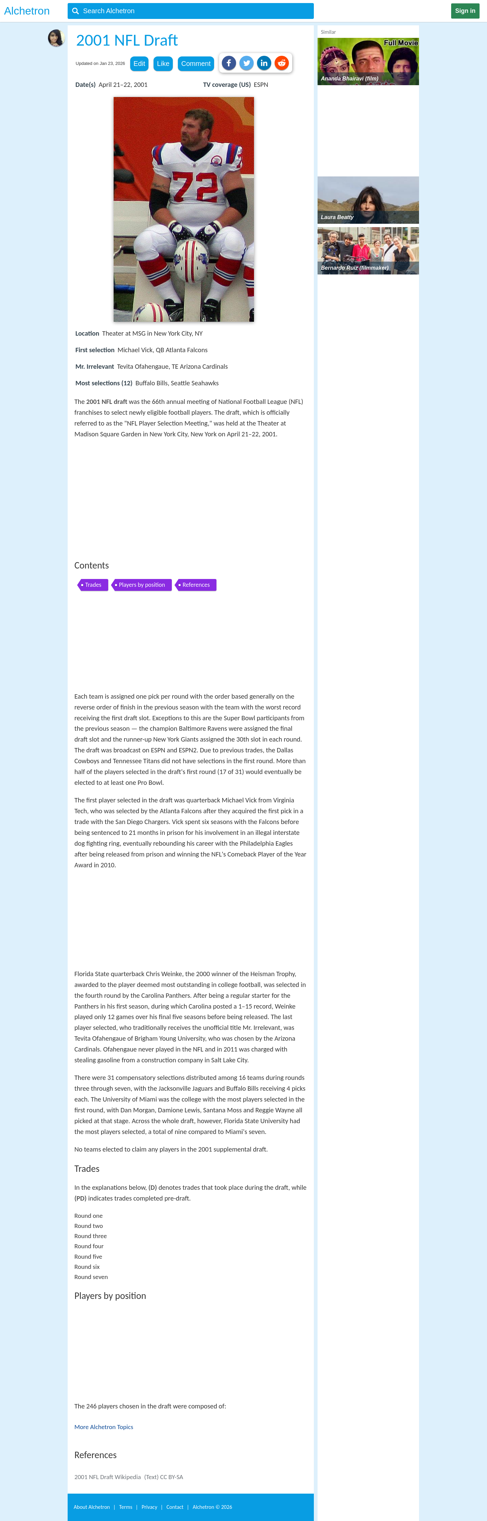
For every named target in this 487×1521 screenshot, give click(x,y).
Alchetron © (212, 1507)
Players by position (142, 584)
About (92, 1507)
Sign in (465, 10)
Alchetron (27, 11)
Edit (139, 63)
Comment (196, 63)
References (196, 584)
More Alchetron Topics (103, 1427)
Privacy (149, 1507)
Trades (93, 584)
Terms (125, 1507)
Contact (174, 1507)
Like (163, 63)
